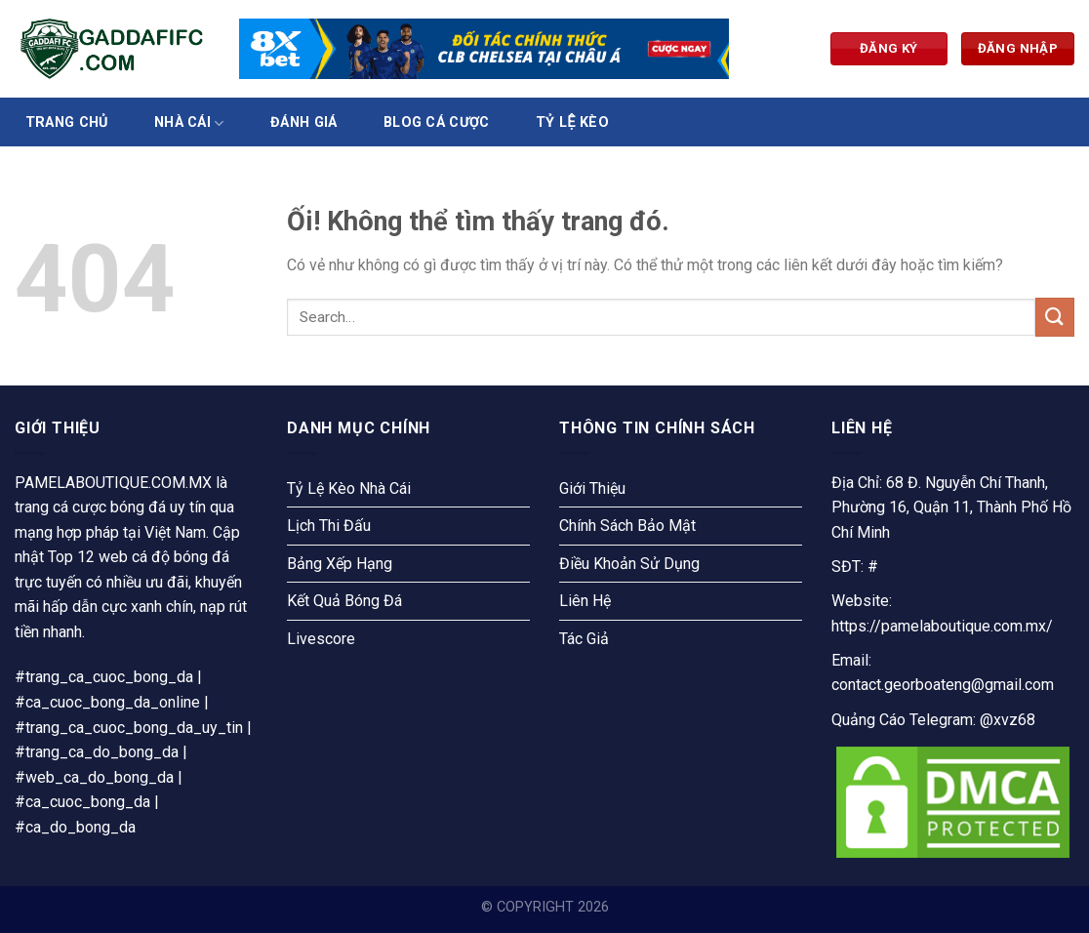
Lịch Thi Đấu (329, 525)
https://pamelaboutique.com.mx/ (942, 626)
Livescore (321, 638)
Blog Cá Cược (436, 123)
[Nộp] (1054, 317)
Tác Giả (584, 638)
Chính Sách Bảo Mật (627, 525)
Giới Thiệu (592, 488)
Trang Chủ (66, 123)
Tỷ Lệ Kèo (572, 123)
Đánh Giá (303, 123)
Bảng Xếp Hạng (339, 563)
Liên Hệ (585, 600)
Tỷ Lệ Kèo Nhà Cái (349, 488)
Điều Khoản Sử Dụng (629, 563)
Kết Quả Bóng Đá (344, 600)
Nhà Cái (189, 123)
